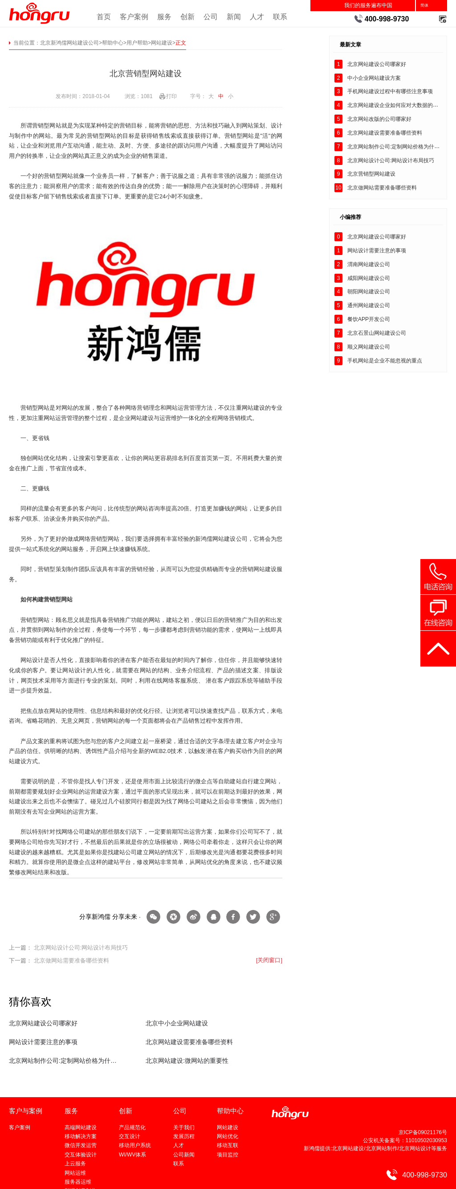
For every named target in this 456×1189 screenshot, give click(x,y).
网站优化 (227, 1136)
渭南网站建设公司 (368, 264)
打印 (171, 96)
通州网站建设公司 (368, 305)
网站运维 (75, 1173)
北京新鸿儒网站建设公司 (69, 43)
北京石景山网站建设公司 (376, 333)
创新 (187, 16)
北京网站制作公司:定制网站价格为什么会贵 (63, 1060)
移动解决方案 (81, 1136)
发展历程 (184, 1136)
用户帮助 (137, 43)
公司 (211, 16)
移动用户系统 (135, 1145)
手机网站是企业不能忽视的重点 (384, 361)
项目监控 (227, 1155)
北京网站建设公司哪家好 (43, 1023)
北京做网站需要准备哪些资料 (71, 961)
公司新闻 (184, 1155)
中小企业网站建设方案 (374, 78)
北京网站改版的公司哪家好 (379, 119)
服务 (164, 16)
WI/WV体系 (132, 1155)
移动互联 (227, 1145)
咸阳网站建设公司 (368, 278)
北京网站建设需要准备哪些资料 (189, 1041)
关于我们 (184, 1127)
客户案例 (134, 16)
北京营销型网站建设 (371, 174)
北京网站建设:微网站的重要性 (187, 1060)
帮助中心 (112, 43)
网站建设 (161, 43)
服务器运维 (78, 1182)
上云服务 (75, 1163)
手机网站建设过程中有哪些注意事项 (390, 91)
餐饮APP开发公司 (368, 319)
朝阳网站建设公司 (368, 291)
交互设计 (129, 1136)
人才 (257, 16)
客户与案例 (25, 1111)
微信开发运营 (81, 1145)
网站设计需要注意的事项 (43, 1041)
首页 (104, 16)
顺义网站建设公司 (368, 347)
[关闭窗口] (269, 960)
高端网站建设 (81, 1127)
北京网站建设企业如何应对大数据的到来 (395, 105)
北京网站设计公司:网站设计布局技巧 (81, 948)
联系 (280, 16)
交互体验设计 (81, 1155)
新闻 (234, 16)
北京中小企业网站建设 (177, 1023)
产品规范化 (132, 1127)
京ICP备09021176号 (423, 1132)
